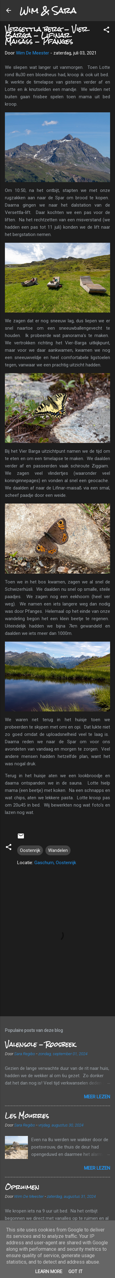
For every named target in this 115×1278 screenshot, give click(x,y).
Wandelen (58, 850)
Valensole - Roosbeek (40, 1044)
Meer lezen (97, 1097)
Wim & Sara (48, 10)
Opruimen (22, 1187)
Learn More (48, 1271)
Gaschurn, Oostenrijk (55, 862)
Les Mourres (27, 1115)
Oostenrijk (30, 850)
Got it (75, 1271)
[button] (106, 31)
